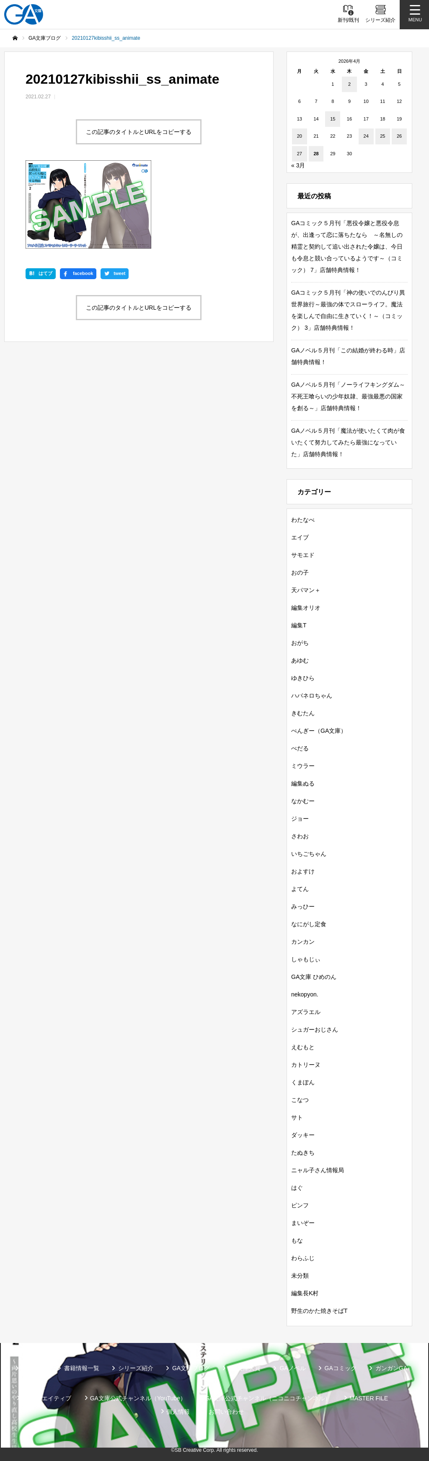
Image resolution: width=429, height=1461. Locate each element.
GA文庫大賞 (245, 1368)
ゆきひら (303, 678)
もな (297, 1240)
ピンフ (300, 1205)
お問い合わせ (226, 1411)
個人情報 (178, 1411)
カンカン (303, 941)
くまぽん (303, 1082)
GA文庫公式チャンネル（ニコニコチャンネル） (268, 1398)
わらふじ (303, 1258)
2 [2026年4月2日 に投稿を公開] (349, 84)
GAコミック (341, 1368)
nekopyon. (304, 994)
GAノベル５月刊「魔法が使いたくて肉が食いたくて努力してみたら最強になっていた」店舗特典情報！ (348, 442)
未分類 (300, 1275)
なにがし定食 (308, 924)
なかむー (303, 801)
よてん (300, 889)
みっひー (303, 906)
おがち (300, 642)
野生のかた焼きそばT (319, 1310)
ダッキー (303, 1135)
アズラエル (305, 1012)
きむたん (303, 713)
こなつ (300, 1099)
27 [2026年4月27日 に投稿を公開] (299, 153)
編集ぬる (303, 783)
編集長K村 (304, 1293)
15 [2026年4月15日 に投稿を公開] (332, 118)
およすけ (303, 871)
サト (297, 1117)
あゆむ (300, 660)
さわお (300, 836)
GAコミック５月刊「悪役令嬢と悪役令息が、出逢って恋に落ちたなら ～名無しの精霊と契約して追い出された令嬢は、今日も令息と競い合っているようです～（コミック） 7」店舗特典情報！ (347, 246)
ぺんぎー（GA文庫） (318, 730)
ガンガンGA (391, 1368)
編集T (299, 625)
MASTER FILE (368, 1398)
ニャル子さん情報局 (317, 1170)
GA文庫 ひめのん (313, 976)
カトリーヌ (305, 1064)
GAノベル (292, 1368)
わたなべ (303, 519)
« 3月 (298, 165)
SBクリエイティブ (46, 1398)
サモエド (303, 555)
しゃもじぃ (305, 959)
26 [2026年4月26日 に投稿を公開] (399, 136)
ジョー (300, 818)
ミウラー (303, 766)
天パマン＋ (305, 590)
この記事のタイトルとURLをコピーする (138, 131)
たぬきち (303, 1152)
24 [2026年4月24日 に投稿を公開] (366, 136)
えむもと (303, 1047)
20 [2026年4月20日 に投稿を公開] (299, 136)
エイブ (300, 537)
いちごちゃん (308, 853)
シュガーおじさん (314, 1029)
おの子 (300, 572)
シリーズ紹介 (135, 1368)
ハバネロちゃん (311, 695)
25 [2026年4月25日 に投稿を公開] (382, 136)
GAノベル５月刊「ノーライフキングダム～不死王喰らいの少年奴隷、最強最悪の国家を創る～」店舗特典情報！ (348, 396)
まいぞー (303, 1223)
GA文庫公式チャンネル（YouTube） (138, 1398)
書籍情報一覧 (81, 1368)
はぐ (297, 1187)
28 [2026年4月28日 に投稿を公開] (315, 153)
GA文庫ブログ (191, 1368)
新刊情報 (33, 1368)
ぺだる (300, 748)
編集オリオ (305, 607)
